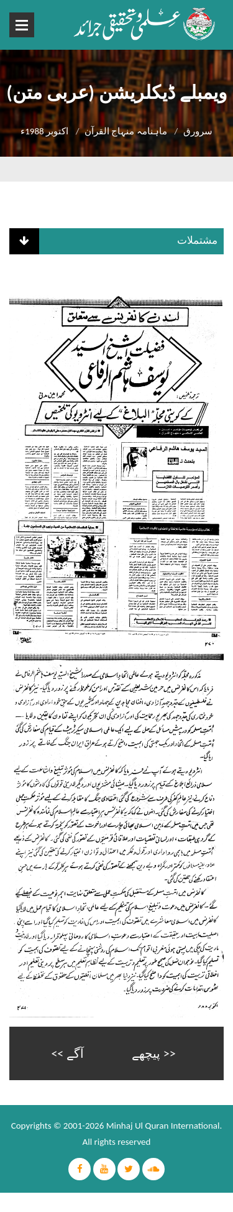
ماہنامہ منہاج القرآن (126, 131)
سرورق (197, 131)
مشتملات (197, 240)
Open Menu (21, 24)
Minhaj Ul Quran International (163, 1125)
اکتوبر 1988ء (44, 131)
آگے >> (67, 1053)
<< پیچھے (153, 1053)
